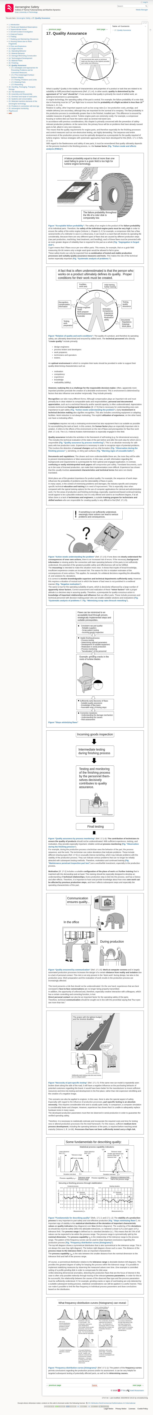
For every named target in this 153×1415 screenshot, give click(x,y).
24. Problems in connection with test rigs (24, 106)
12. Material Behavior (17, 53)
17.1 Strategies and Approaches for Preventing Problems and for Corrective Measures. (24, 70)
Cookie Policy (143, 1409)
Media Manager (142, 10)
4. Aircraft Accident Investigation (21, 32)
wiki (10, 113)
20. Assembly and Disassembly (20, 94)
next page (101, 29)
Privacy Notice (120, 1409)
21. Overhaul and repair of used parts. (23, 97)
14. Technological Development (20, 58)
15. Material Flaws (15, 61)
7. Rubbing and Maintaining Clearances (23, 39)
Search (146, 6)
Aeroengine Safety (23, 18)
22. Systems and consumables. (20, 99)
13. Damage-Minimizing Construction (23, 56)
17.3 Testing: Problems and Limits (24, 80)
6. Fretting (12, 37)
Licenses (132, 1409)
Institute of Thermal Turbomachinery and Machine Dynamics (37, 10)
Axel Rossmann (137, 1390)
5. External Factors (16, 34)
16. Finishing (13, 63)
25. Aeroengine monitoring (18, 108)
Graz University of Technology (26, 12)
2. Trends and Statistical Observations (23, 27)
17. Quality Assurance (41, 18)
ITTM (123, 1390)
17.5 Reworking (17, 85)
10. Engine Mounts (16, 49)
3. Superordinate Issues (18, 29)
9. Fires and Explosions (17, 46)
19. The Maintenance (17, 92)
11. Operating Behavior (17, 51)
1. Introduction (14, 25)
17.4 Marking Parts (18, 82)
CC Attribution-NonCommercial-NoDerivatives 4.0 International (111, 1403)
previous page (55, 29)
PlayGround (13, 111)
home (94, 1385)
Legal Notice (108, 1409)
